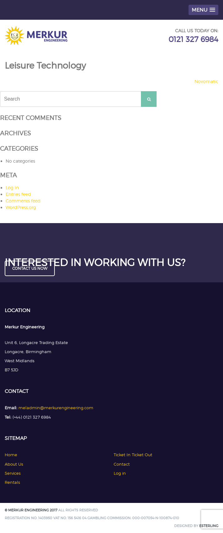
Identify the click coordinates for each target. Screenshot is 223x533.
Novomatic (206, 81)
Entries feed (18, 194)
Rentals (12, 482)
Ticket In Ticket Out (133, 454)
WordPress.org (21, 207)
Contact (122, 464)
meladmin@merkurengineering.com (55, 407)
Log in (12, 187)
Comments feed (23, 200)
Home (11, 454)
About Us (14, 464)
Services (13, 473)
